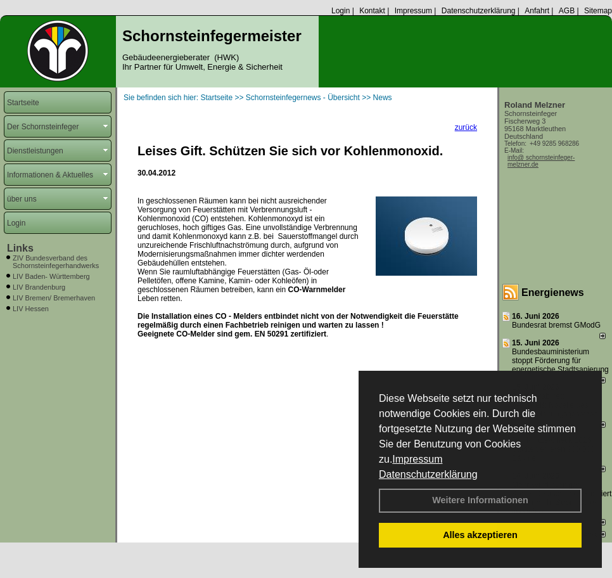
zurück (466, 127)
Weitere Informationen (480, 500)
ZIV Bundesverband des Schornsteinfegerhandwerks (56, 261)
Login (340, 10)
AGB (567, 10)
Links (20, 248)
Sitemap (598, 10)
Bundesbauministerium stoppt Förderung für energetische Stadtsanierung (560, 360)
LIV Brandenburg (39, 287)
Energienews (552, 292)
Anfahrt (537, 10)
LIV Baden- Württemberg (51, 276)
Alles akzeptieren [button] (480, 535)
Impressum (417, 459)
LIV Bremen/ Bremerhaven (54, 298)
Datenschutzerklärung (428, 474)
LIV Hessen (31, 308)
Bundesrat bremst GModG (556, 325)
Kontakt (372, 10)
